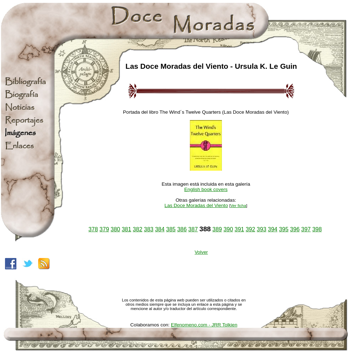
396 (295, 229)
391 (239, 229)
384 (160, 229)
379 (104, 229)
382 (137, 229)
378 (93, 229)
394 (272, 229)
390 (228, 229)
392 (250, 229)
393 (261, 229)
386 (182, 229)
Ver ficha (238, 205)
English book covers (206, 189)
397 (306, 229)
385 (171, 229)
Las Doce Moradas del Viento (196, 205)
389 (217, 229)
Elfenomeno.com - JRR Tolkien (204, 324)
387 (193, 229)
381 (126, 229)
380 (115, 229)
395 (284, 229)
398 (317, 229)
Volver (201, 252)
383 (149, 229)
